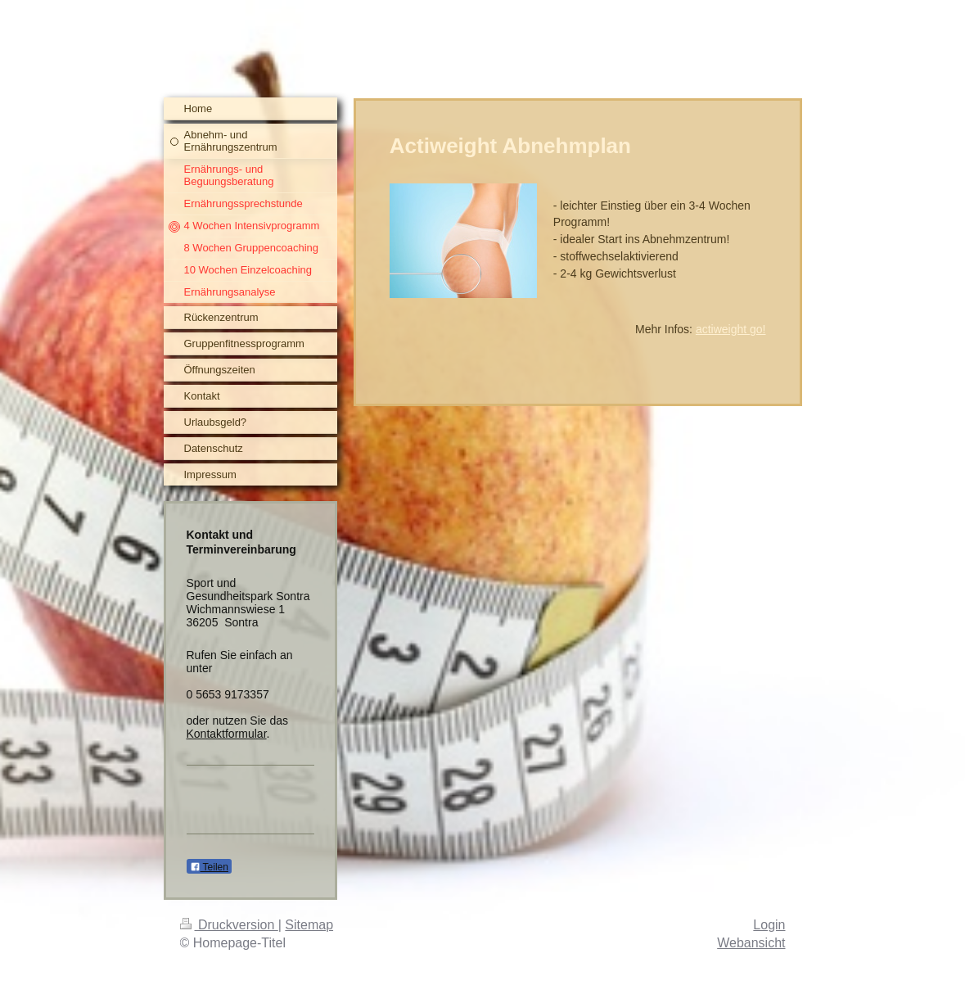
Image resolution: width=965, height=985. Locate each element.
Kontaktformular (227, 733)
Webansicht (751, 943)
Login (769, 925)
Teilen (209, 867)
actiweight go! (731, 329)
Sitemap (309, 925)
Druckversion (229, 925)
